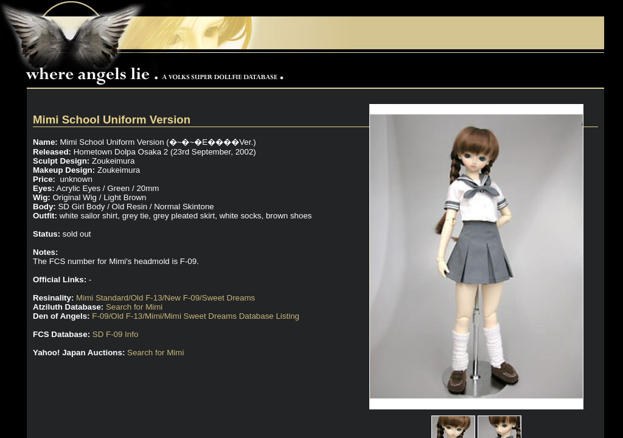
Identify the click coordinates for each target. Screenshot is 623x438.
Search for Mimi (134, 306)
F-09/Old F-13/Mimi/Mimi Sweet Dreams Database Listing (195, 316)
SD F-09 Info (115, 334)
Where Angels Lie (157, 70)
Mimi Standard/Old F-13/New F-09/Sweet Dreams (165, 297)
